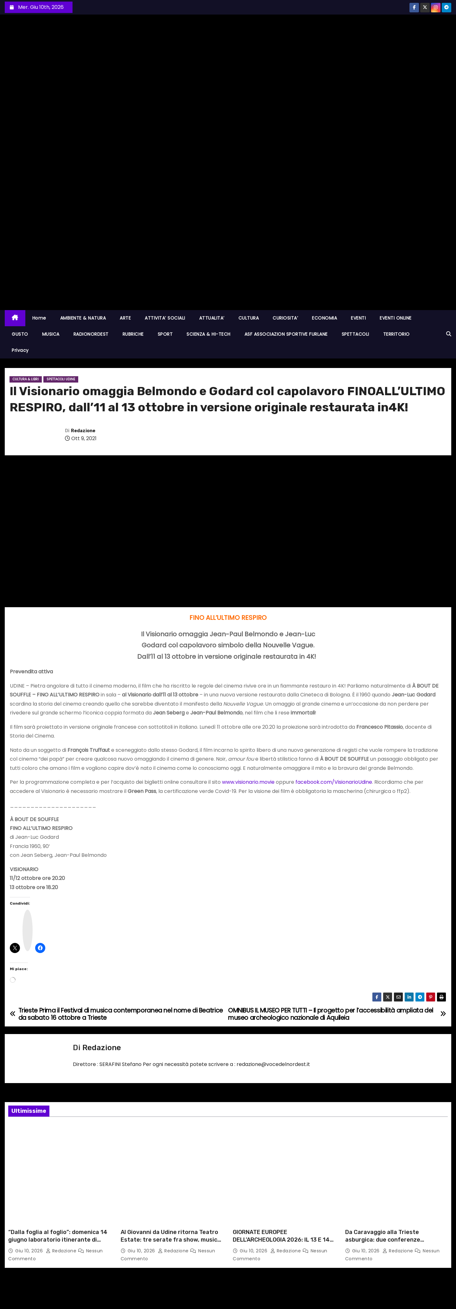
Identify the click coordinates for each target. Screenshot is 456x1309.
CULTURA (248, 318)
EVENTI (358, 318)
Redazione (83, 430)
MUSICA (51, 334)
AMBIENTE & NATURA (83, 318)
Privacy (20, 350)
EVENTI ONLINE (396, 318)
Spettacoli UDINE (61, 379)
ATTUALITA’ (212, 318)
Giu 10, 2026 (29, 1251)
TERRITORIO (396, 334)
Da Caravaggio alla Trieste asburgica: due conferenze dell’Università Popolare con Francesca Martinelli (384, 1243)
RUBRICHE (133, 334)
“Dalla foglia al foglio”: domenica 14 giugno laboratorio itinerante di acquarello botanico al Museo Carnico (57, 1243)
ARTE (125, 318)
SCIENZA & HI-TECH (209, 334)
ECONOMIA (324, 318)
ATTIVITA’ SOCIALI (165, 318)
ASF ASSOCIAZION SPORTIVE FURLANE (286, 334)
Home (39, 318)
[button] (448, 334)
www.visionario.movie (248, 782)
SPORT (165, 334)
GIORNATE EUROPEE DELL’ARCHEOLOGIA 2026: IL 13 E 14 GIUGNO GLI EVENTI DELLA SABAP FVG (284, 1240)
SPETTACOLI (355, 334)
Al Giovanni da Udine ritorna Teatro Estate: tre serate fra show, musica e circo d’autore (171, 1240)
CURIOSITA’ (285, 318)
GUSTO (20, 334)
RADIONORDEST (91, 334)
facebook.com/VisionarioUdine (333, 782)
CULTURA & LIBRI (26, 379)
